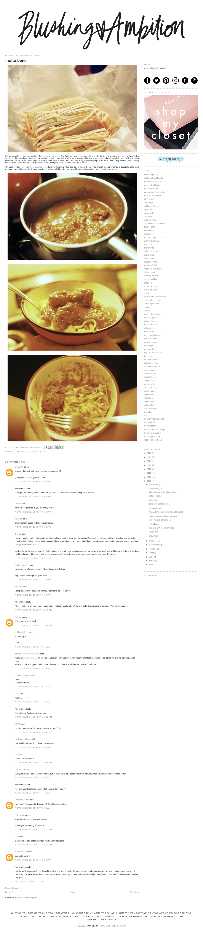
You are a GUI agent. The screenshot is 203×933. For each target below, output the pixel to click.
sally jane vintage (151, 363)
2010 (149, 477)
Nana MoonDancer (23, 675)
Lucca (123, 156)
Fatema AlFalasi (22, 800)
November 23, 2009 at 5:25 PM (33, 527)
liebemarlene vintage (153, 300)
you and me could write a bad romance (166, 512)
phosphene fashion (152, 335)
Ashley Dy (19, 815)
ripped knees (149, 356)
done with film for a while (160, 504)
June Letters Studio (112, 926)
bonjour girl (149, 199)
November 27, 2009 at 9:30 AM (33, 808)
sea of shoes (149, 370)
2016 (149, 453)
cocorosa (148, 216)
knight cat (148, 283)
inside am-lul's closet (153, 269)
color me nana (150, 220)
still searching (155, 508)
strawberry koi (150, 391)
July (151, 553)
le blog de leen (21, 632)
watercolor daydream (153, 440)
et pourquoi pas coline (153, 237)
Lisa (17, 836)
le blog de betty (150, 286)
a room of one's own (153, 182)
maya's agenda (150, 318)
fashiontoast (149, 258)
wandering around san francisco (163, 516)
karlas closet (149, 272)
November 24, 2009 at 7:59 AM (33, 702)
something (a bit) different (160, 520)
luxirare (147, 311)
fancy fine (148, 244)
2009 (149, 481)
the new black (150, 426)
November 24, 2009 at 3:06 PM (33, 732)
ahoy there (153, 536)
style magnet (149, 401)
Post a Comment (12, 888)
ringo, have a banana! (153, 352)
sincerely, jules (150, 377)
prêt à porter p (150, 349)
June (151, 557)
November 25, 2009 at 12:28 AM (33, 762)
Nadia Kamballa (22, 565)
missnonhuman (150, 321)
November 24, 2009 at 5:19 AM (33, 668)
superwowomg (150, 408)
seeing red (153, 532)
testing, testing (155, 496)
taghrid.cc (148, 412)
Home (72, 892)
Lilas (17, 694)
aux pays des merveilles (154, 192)
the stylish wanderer (152, 433)
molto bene (154, 500)
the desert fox (150, 422)
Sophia (18, 534)
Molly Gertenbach (23, 739)
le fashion (148, 293)
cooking (21, 451)
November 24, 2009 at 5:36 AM (33, 687)
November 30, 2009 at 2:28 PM (33, 860)
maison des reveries (153, 314)
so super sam (150, 381)
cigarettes (148, 209)
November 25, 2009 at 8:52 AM (33, 778)
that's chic (148, 415)
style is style (149, 394)
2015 (149, 457)
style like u (148, 398)
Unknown (19, 467)
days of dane (149, 227)
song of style (149, 384)
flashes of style (150, 262)
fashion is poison (151, 251)
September (154, 545)
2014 (149, 461)
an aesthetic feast (151, 189)
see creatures (150, 373)
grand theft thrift (151, 265)
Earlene (18, 754)
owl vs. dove (149, 328)
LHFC (17, 724)
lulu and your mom (152, 304)
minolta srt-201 (38, 451)
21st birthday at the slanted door (163, 492)
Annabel (18, 519)
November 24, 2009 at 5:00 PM (33, 747)
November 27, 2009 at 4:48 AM (33, 793)
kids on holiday (150, 279)
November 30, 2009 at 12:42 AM (33, 845)
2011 (149, 473)
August (152, 549)
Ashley (18, 617)
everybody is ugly (151, 241)
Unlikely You (20, 769)
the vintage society (152, 436)
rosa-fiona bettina (151, 360)
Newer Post (10, 892)
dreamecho (149, 230)
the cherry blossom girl (154, 419)
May (151, 561)
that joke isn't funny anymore (161, 528)
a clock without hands (153, 178)
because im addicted (153, 195)
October (153, 541)
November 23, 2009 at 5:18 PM (33, 512)
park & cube (149, 332)
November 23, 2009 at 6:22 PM (33, 558)
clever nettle (149, 213)
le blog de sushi (151, 290)
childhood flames (151, 206)
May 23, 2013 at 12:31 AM (29, 881)
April (151, 565)
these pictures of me (39, 167)
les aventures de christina (155, 297)
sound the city (150, 387)
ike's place (153, 524)
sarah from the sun (152, 367)
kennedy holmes (151, 276)
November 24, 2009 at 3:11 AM (33, 647)
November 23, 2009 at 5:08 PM (33, 496)
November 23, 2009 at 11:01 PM (33, 625)
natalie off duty (150, 325)
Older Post (134, 892)
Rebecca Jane (21, 852)
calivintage (148, 202)
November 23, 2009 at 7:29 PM (33, 580)
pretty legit (148, 346)
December (154, 484)
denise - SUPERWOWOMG (27, 654)
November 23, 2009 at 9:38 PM (33, 595)
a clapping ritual (151, 174)
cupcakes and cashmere (154, 223)
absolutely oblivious (152, 185)
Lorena (18, 504)
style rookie (149, 405)
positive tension (151, 342)
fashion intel (149, 248)
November (154, 488)
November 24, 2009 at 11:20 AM (33, 717)
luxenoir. (147, 307)
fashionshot (149, 255)
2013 (149, 465)
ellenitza (147, 234)
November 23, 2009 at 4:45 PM (33, 481)
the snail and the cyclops (155, 429)
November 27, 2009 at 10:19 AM (33, 830)
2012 (149, 469)
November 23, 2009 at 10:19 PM (33, 610)
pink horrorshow (151, 339)
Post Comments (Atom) (28, 898)
